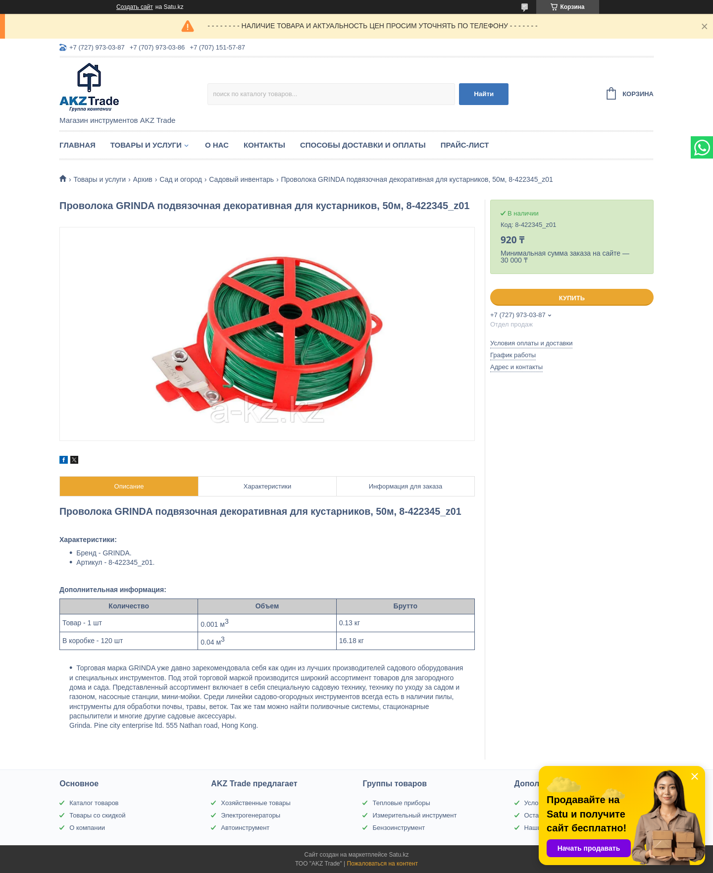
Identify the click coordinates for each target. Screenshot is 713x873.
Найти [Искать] (484, 94)
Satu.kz (398, 854)
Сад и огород (180, 179)
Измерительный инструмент (414, 815)
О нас (217, 145)
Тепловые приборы (401, 803)
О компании (87, 827)
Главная (77, 145)
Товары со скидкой (97, 815)
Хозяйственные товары (255, 803)
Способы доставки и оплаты (363, 145)
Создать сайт (134, 6)
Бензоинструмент (398, 827)
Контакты (264, 145)
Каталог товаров (93, 803)
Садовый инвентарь (241, 179)
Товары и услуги (146, 145)
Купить (572, 298)
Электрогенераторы (250, 815)
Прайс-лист (465, 145)
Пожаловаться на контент (382, 863)
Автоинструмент (245, 827)
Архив (143, 179)
